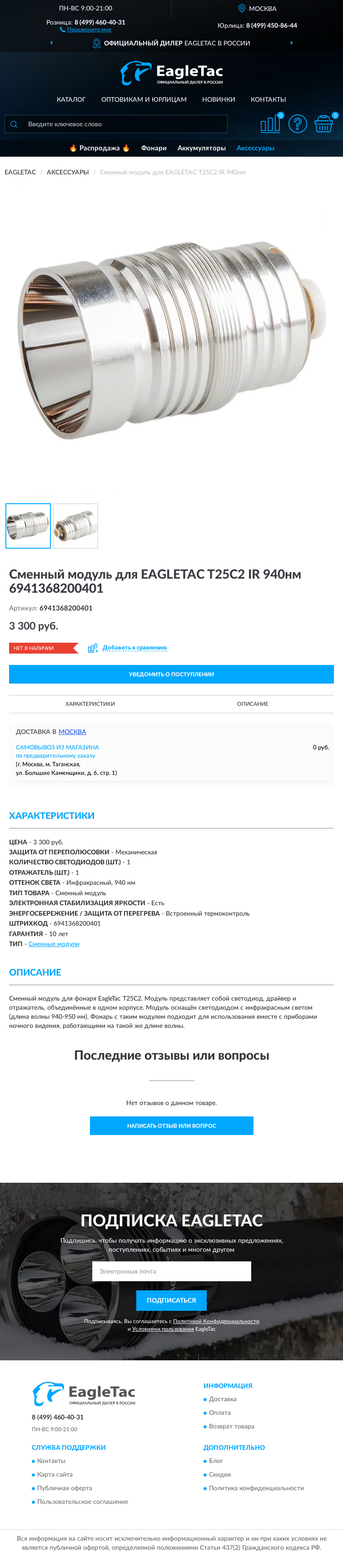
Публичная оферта (64, 1488)
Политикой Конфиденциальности (216, 1321)
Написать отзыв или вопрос (171, 1126)
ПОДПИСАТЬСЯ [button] (171, 1301)
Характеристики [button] (90, 704)
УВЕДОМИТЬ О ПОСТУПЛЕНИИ (171, 674)
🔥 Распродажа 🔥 (99, 148)
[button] (85, 29)
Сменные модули (54, 944)
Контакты (268, 100)
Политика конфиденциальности (256, 1488)
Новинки (218, 100)
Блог (216, 1461)
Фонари (154, 148)
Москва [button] (72, 732)
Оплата (220, 1413)
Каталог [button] (71, 100)
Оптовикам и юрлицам (144, 100)
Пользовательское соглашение (82, 1502)
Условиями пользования (163, 1329)
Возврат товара (231, 1426)
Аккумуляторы (202, 148)
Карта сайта (55, 1475)
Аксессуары (255, 148)
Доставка (223, 1399)
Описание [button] (252, 704)
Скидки (220, 1475)
